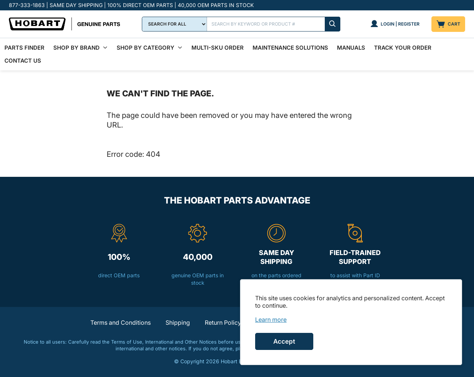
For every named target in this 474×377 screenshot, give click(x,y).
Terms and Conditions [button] (120, 322)
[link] (271, 319)
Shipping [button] (178, 322)
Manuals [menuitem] (351, 47)
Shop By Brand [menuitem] (76, 47)
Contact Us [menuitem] (22, 60)
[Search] (273, 24)
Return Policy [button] (223, 322)
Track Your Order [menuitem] (402, 47)
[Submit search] (332, 24)
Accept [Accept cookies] (284, 341)
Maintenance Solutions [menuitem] (290, 47)
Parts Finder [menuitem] (24, 47)
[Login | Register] (395, 24)
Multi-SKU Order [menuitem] (217, 47)
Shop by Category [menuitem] (145, 47)
